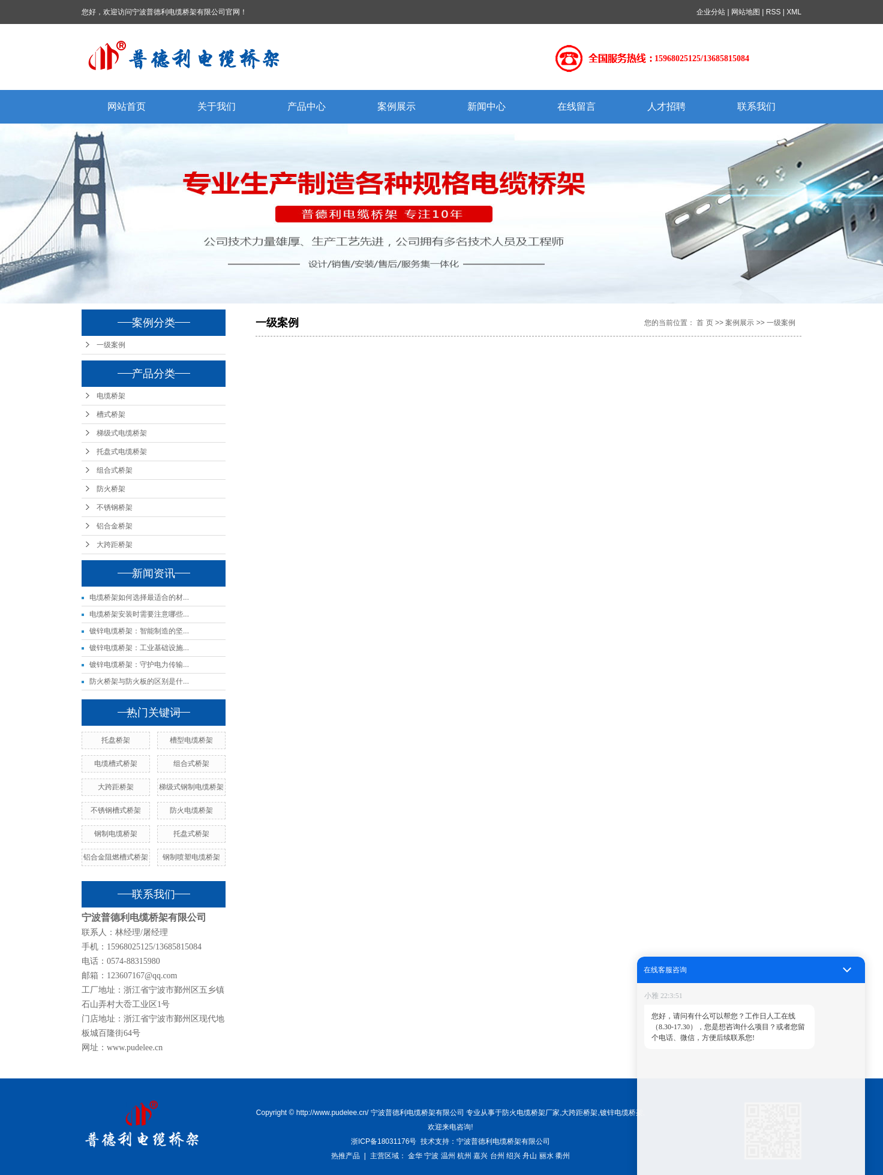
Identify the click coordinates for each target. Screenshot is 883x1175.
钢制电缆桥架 (115, 834)
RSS (773, 12)
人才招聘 (666, 106)
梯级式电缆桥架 (122, 433)
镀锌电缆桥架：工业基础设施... (139, 648)
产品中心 (306, 106)
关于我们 (216, 106)
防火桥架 (111, 489)
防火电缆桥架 (191, 810)
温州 (448, 1156)
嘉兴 (480, 1156)
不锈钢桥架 (115, 507)
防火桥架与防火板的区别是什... (139, 681)
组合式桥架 (115, 470)
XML (793, 12)
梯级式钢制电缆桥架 (191, 787)
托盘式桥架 (191, 834)
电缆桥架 (111, 396)
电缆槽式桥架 (115, 763)
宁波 (431, 1156)
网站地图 (745, 12)
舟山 (529, 1156)
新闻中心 (486, 106)
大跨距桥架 (115, 544)
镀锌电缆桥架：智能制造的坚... (139, 631)
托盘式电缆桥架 (122, 451)
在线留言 (576, 106)
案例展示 (396, 106)
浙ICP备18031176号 (383, 1141)
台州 (497, 1156)
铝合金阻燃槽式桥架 (115, 857)
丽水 (546, 1156)
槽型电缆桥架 (191, 740)
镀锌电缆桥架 (621, 1112)
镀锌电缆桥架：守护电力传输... (139, 664)
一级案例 (111, 345)
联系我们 (756, 106)
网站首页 (126, 106)
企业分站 (710, 12)
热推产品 (345, 1156)
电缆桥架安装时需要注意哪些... (139, 614)
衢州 (562, 1156)
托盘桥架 (115, 740)
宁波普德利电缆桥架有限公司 (503, 1141)
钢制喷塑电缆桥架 (191, 857)
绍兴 (513, 1156)
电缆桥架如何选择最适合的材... (139, 597)
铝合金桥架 (115, 526)
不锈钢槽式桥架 (116, 810)
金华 (415, 1156)
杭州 (464, 1156)
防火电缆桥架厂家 (531, 1112)
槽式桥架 (111, 414)
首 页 (704, 322)
